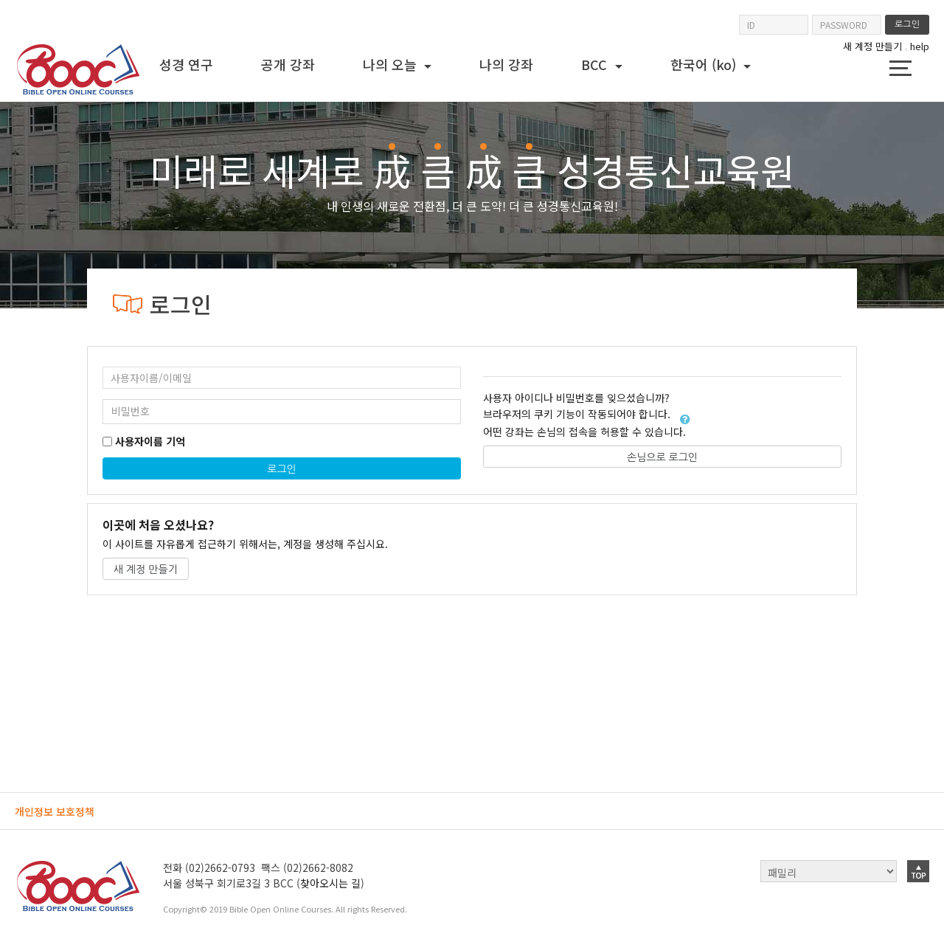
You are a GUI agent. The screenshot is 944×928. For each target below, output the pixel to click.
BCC (596, 64)
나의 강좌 (506, 64)
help (919, 46)
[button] (685, 419)
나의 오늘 (391, 64)
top (918, 871)
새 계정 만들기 (872, 46)
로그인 (281, 469)
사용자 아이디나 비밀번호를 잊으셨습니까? (576, 398)
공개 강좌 (288, 64)
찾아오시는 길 (330, 883)
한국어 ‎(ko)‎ (705, 64)
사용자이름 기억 (150, 441)
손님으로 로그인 (662, 457)
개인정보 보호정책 (54, 811)
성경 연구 (186, 64)
